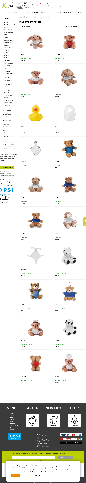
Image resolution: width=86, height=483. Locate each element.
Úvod (9, 12)
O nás (15, 12)
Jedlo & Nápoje (6, 56)
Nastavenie (27, 476)
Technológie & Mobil (8, 33)
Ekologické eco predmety (8, 28)
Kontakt (79, 12)
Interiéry (43, 12)
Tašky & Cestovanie (7, 46)
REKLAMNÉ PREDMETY (6, 23)
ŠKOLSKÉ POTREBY (8, 120)
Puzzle (7, 77)
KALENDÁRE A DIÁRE (8, 144)
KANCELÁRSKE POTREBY (7, 115)
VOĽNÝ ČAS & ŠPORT (8, 96)
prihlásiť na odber (7, 168)
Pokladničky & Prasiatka (9, 64)
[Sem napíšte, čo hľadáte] (45, 6)
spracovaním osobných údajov (7, 175)
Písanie (6, 37)
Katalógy (51, 12)
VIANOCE (5, 148)
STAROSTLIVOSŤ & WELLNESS (8, 101)
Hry (6, 68)
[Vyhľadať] (34, 6)
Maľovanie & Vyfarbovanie (9, 83)
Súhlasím (15, 476)
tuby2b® (5, 140)
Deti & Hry (7, 60)
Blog (58, 12)
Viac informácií (49, 472)
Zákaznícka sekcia (68, 12)
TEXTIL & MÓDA (7, 110)
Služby (22, 12)
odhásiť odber (4, 171)
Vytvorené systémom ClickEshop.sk (43, 482)
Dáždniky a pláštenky (7, 51)
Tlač (28, 12)
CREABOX (7, 105)
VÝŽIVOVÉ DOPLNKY (8, 136)
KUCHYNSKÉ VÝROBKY (6, 131)
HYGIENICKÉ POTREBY (6, 125)
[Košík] (79, 6)
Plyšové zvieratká (8, 72)
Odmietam (38, 476)
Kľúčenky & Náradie (7, 91)
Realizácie (35, 12)
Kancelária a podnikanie (8, 41)
